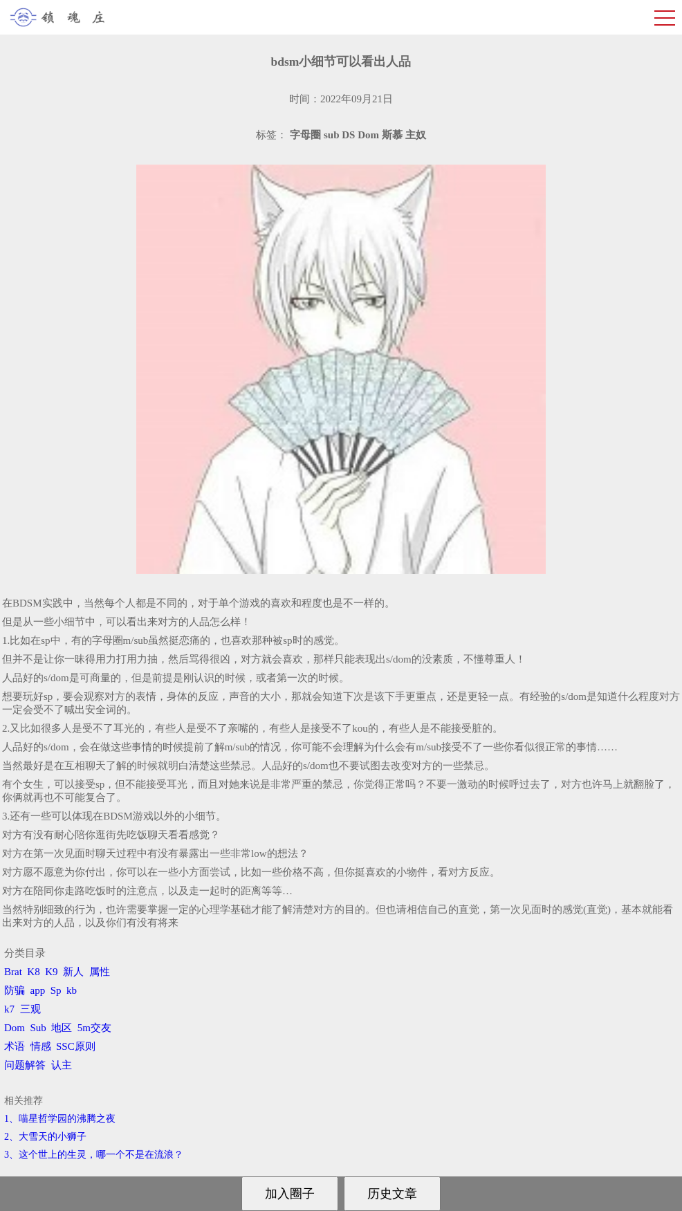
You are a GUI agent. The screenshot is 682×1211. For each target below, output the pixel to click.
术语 (14, 1046)
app (38, 990)
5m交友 (94, 1027)
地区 (61, 1027)
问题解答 (25, 1065)
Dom (14, 1027)
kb (71, 990)
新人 (73, 971)
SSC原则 (75, 1046)
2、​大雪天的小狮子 (45, 1136)
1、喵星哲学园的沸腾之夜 (60, 1118)
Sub (38, 1027)
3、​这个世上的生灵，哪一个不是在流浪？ (93, 1154)
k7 (9, 1009)
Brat (13, 971)
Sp (56, 990)
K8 (33, 971)
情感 (40, 1046)
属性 (99, 971)
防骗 (14, 990)
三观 (30, 1009)
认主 (61, 1065)
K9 (51, 971)
